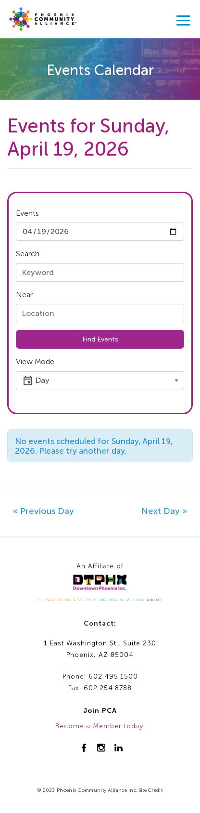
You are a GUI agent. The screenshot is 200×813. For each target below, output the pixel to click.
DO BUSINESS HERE (122, 599)
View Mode (35, 361)
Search (27, 253)
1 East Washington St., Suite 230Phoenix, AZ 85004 (100, 649)
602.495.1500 (113, 676)
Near (24, 294)
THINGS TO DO (55, 599)
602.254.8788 (108, 688)
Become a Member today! (100, 726)
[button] (100, 380)
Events (27, 213)
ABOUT (154, 599)
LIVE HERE (86, 599)
